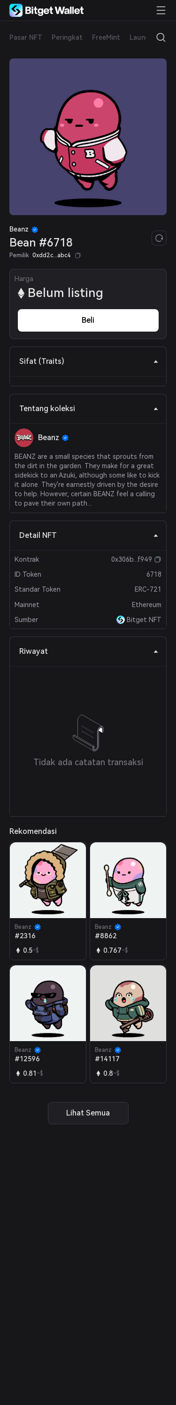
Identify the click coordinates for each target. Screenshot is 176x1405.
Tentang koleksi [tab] (89, 408)
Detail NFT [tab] (89, 535)
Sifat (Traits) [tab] (89, 361)
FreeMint (106, 37)
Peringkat (67, 37)
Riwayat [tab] (89, 651)
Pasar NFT (25, 37)
